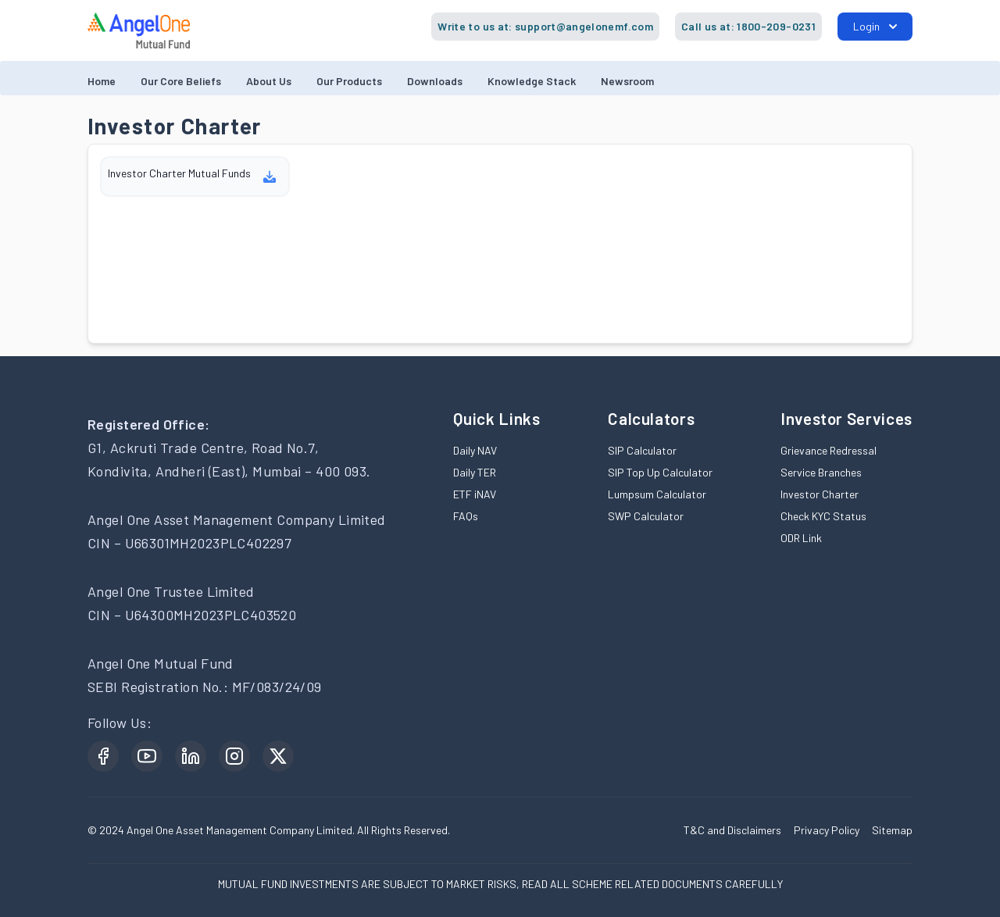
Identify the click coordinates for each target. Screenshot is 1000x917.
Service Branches (821, 472)
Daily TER (474, 472)
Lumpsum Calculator (657, 494)
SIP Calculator (642, 450)
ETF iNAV (474, 494)
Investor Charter (819, 494)
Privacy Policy (826, 830)
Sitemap (892, 830)
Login (875, 26)
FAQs (465, 516)
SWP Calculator (646, 516)
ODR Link (801, 537)
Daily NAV (475, 450)
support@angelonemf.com (584, 26)
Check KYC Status (823, 516)
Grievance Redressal (828, 450)
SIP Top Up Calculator (660, 472)
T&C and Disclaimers (732, 830)
